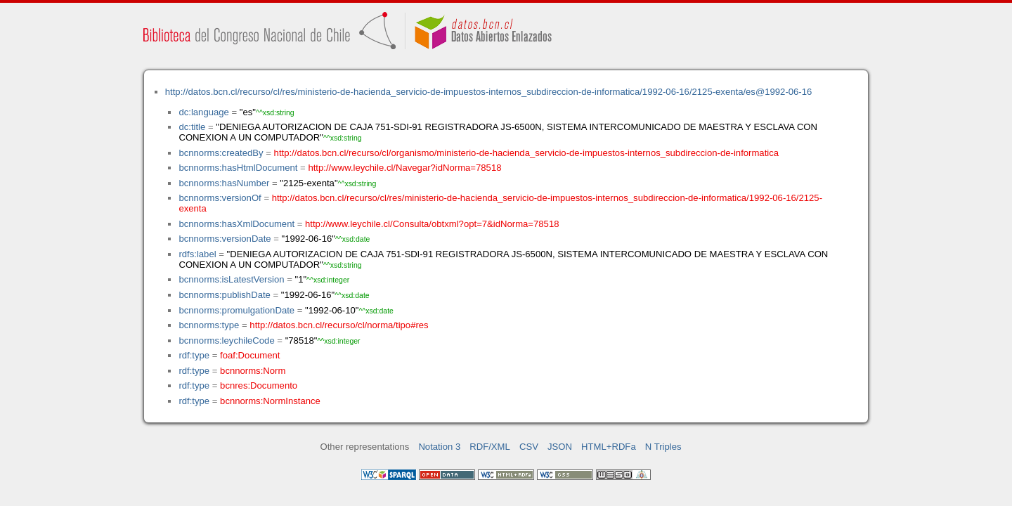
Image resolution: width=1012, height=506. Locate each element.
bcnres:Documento (258, 385)
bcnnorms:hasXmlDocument (236, 224)
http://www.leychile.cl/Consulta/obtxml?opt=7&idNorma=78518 (432, 224)
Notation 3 (439, 446)
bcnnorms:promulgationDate (236, 310)
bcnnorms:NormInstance (270, 401)
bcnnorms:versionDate (225, 238)
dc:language (203, 112)
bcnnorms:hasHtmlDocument (238, 167)
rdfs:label (197, 254)
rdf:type (194, 355)
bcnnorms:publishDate (224, 295)
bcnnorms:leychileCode (226, 340)
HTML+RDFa (608, 446)
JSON (559, 446)
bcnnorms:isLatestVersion (231, 279)
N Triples (663, 446)
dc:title (192, 127)
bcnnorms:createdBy (221, 153)
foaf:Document (250, 355)
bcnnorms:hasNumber (224, 183)
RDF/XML (489, 446)
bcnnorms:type (209, 325)
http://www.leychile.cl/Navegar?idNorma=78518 (404, 167)
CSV (528, 446)
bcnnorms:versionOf (220, 198)
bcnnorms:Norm (252, 370)
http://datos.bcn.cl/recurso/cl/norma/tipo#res (338, 325)
